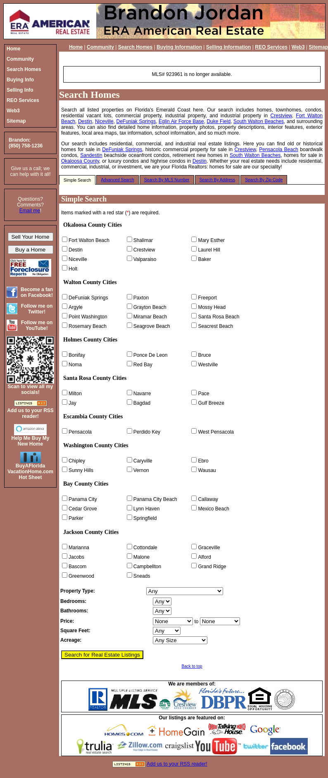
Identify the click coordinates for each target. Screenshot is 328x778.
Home (76, 47)
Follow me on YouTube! (37, 325)
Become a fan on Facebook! (37, 292)
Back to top (191, 666)
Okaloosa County (80, 161)
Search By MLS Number (167, 180)
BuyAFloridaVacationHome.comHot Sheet (30, 471)
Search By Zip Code (264, 180)
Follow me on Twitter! (37, 309)
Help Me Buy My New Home (30, 441)
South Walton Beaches (258, 121)
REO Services (271, 47)
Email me (29, 210)
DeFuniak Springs (136, 121)
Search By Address (217, 180)
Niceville (104, 121)
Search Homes (135, 47)
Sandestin (91, 155)
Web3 (298, 47)
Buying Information (179, 47)
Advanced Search (117, 180)
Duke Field (219, 121)
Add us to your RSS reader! (177, 764)
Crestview (281, 116)
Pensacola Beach (278, 149)
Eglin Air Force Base (181, 121)
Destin (85, 121)
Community (100, 47)
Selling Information (228, 47)
